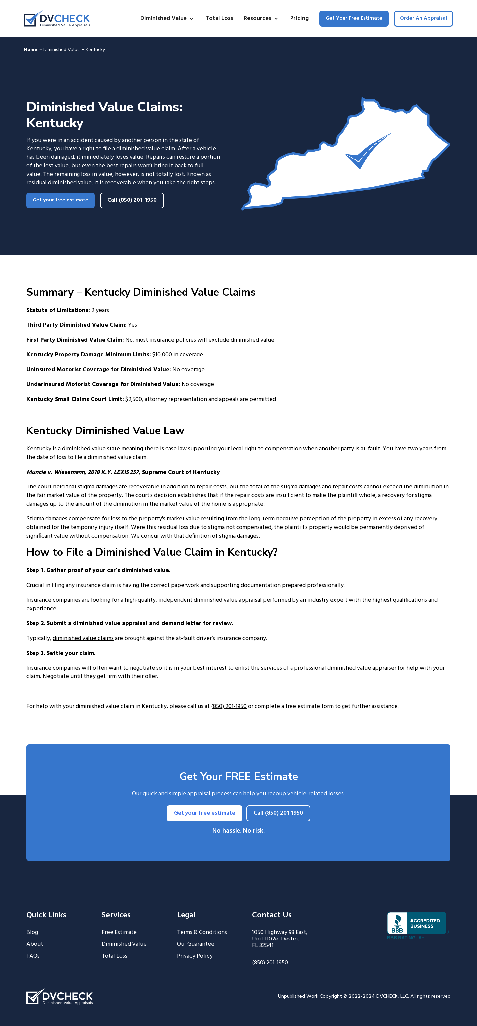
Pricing (299, 18)
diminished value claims (83, 638)
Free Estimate (119, 932)
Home (30, 49)
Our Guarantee (195, 944)
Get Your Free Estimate (354, 18)
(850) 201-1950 (229, 706)
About (34, 944)
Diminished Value (61, 49)
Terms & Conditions (202, 932)
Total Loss (219, 18)
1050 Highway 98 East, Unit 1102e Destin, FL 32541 (279, 939)
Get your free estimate (60, 200)
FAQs (33, 956)
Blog (32, 932)
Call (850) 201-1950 (132, 200)
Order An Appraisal (423, 18)
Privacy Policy (195, 956)
